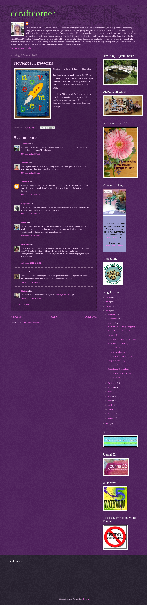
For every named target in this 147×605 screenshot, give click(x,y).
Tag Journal (112, 335)
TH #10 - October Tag (116, 352)
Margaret (25, 203)
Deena (23, 272)
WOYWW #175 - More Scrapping (121, 356)
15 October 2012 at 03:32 (31, 282)
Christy (24, 291)
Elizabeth (25, 144)
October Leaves (114, 377)
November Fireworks (116, 365)
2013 (108, 306)
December (112, 314)
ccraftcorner (33, 13)
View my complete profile (21, 48)
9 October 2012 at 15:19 (30, 236)
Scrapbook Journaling (116, 360)
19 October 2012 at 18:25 (31, 298)
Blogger (86, 599)
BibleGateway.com (114, 246)
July (110, 392)
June (110, 396)
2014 (108, 302)
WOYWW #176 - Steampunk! (120, 343)
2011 (108, 424)
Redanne (24, 163)
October (111, 323)
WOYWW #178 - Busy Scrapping (121, 327)
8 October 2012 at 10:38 (30, 154)
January (111, 418)
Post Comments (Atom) (30, 323)
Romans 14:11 (113, 237)
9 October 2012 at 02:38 (30, 214)
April (110, 405)
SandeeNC (25, 182)
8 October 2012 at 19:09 (30, 195)
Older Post (91, 316)
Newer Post (17, 316)
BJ (30, 24)
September (112, 383)
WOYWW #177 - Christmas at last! (122, 339)
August (111, 387)
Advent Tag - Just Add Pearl (119, 331)
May (110, 401)
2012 (108, 311)
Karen (23, 223)
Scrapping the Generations (118, 369)
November (112, 319)
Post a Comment (24, 304)
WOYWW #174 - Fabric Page (120, 373)
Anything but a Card (62, 295)
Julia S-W (25, 244)
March (111, 409)
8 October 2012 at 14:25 (30, 173)
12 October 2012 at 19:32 (31, 263)
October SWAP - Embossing (119, 348)
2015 (108, 297)
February (112, 414)
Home (54, 316)
